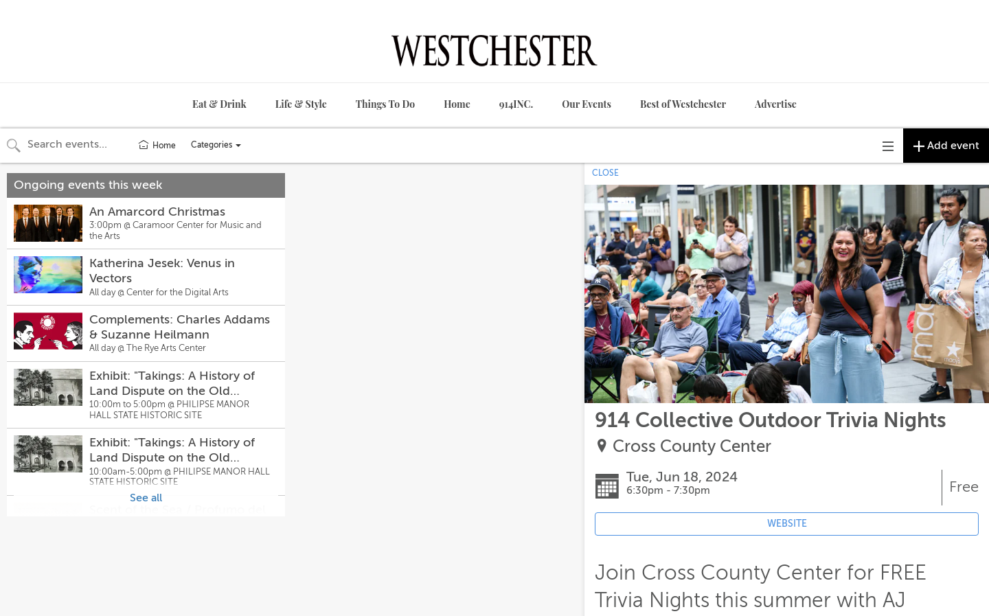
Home (457, 104)
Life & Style (301, 104)
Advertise (776, 104)
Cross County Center (692, 446)
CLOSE (605, 173)
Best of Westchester (683, 104)
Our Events (586, 104)
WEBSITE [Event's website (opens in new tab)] (787, 523)
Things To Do (385, 104)
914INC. (516, 104)
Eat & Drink (219, 104)
